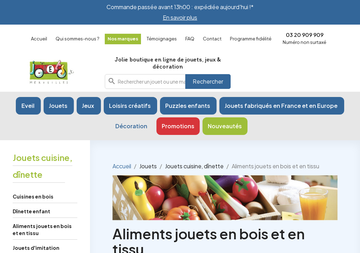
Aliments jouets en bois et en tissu (42, 229)
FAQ (189, 38)
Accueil (39, 38)
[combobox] (168, 81)
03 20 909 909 (304, 34)
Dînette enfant (31, 211)
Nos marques (123, 38)
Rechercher (208, 81)
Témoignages (162, 38)
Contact (212, 38)
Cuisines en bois (33, 196)
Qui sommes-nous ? (77, 38)
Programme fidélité (250, 38)
